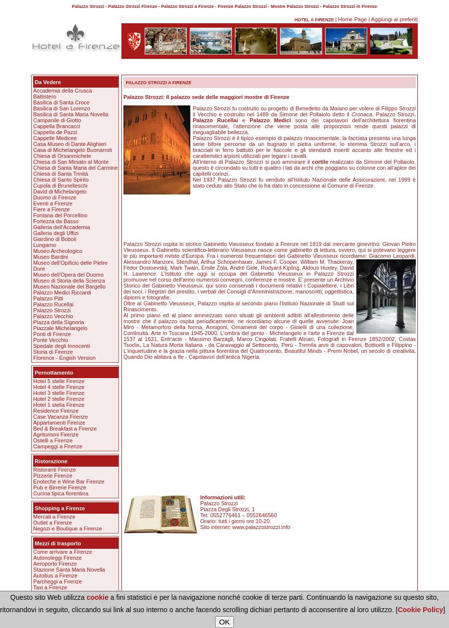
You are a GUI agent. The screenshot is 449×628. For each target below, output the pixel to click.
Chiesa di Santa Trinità (60, 174)
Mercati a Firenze (54, 517)
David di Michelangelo (60, 191)
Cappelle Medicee (55, 138)
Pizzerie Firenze (52, 476)
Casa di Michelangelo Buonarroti (72, 150)
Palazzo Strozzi (52, 310)
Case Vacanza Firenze (60, 417)
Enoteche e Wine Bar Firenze (69, 481)
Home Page (352, 19)
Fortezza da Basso (56, 221)
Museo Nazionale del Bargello (69, 287)
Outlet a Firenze (52, 523)
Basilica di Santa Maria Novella (71, 114)
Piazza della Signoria (58, 322)
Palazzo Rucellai (53, 304)
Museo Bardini (50, 257)
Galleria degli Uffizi (56, 233)
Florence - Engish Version (64, 358)
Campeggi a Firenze (57, 446)
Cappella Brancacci (56, 126)
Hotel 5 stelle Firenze (58, 381)
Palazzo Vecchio (53, 316)
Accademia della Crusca (62, 91)
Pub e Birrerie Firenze (59, 487)
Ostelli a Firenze (52, 440)
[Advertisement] (224, 68)
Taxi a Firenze (50, 587)
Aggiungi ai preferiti (394, 19)
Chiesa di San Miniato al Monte (71, 162)
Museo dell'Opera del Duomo (68, 275)
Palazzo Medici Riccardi (62, 292)
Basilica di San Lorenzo (61, 108)
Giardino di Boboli (54, 239)
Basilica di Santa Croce (61, 102)
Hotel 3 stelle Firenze (58, 393)
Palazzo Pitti (48, 298)
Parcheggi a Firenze (57, 581)
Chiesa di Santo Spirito (61, 180)
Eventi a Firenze (52, 203)
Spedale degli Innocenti (61, 346)
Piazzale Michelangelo (60, 328)
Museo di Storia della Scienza (69, 281)
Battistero (44, 96)
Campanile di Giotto (57, 120)
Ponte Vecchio (50, 340)
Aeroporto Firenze (55, 564)
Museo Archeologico (57, 251)
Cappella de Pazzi (55, 132)
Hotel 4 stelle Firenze (58, 387)
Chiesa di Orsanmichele (62, 156)
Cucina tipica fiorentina (60, 493)
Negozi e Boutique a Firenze (67, 528)
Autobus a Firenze (55, 576)
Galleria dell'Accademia (61, 227)
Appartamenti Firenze (59, 423)
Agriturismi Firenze (56, 434)
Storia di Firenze (53, 352)
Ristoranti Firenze (54, 470)
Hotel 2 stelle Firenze (58, 399)
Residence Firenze (56, 411)
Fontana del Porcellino (60, 215)
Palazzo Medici (270, 120)
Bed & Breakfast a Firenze (65, 429)
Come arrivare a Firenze (62, 552)
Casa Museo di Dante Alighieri (69, 144)
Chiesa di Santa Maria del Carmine (75, 168)
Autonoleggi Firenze (57, 558)
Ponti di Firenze (52, 334)
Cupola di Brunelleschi (60, 186)
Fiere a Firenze (51, 209)
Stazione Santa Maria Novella (69, 570)
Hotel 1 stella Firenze (58, 405)
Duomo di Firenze (54, 197)
